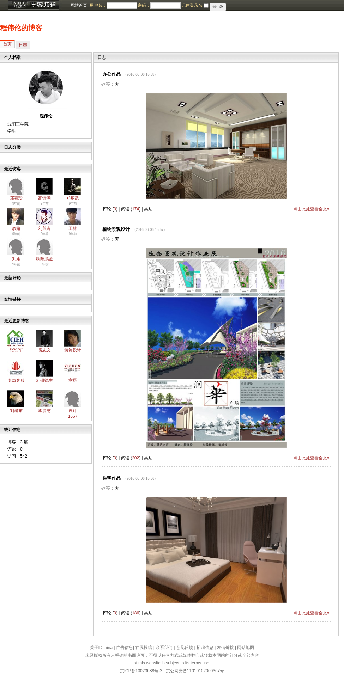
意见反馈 (184, 647)
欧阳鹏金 (44, 258)
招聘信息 (205, 647)
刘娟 (16, 258)
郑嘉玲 (16, 198)
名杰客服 (16, 380)
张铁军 (16, 350)
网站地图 (245, 647)
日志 (23, 44)
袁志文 (44, 350)
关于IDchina (101, 647)
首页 (7, 44)
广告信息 (124, 647)
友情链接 (225, 647)
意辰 (72, 380)
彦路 (16, 228)
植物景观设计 (116, 229)
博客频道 (33, 5)
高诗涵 (44, 198)
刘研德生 (44, 380)
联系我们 (164, 647)
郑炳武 (72, 198)
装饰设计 (72, 350)
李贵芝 (44, 410)
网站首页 (78, 5)
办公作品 (111, 74)
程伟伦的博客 (21, 28)
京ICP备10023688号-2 (141, 670)
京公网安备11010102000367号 (195, 670)
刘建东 (16, 410)
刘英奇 (44, 228)
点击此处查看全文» (311, 209)
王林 (72, 228)
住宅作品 (111, 478)
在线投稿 (143, 647)
